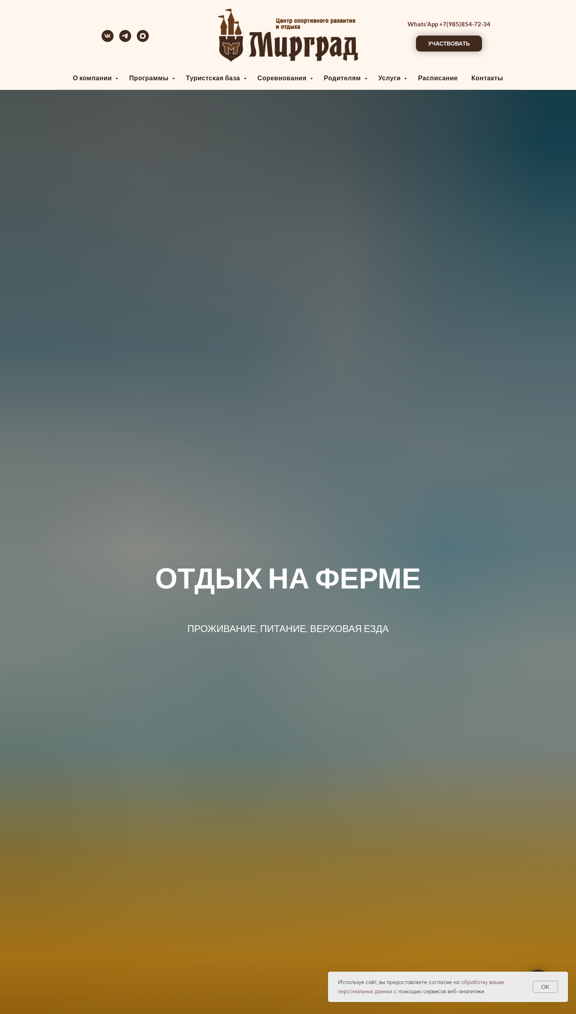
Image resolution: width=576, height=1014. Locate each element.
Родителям (343, 78)
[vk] (108, 39)
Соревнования (283, 78)
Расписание (438, 78)
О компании (93, 78)
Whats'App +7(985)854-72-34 (449, 24)
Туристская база (214, 78)
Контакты (487, 78)
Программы (149, 78)
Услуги (390, 78)
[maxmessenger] (143, 39)
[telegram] (125, 39)
